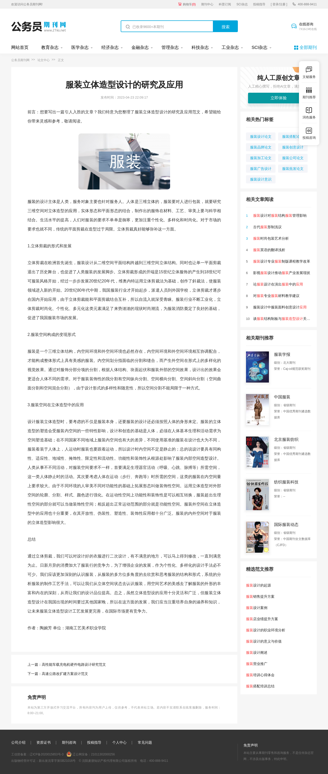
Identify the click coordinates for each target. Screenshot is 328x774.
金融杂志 (140, 47)
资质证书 (43, 742)
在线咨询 (308, 26)
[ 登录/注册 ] (279, 4)
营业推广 (256, 664)
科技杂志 (200, 47)
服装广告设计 (260, 169)
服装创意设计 (293, 147)
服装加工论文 (260, 158)
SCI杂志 (242, 4)
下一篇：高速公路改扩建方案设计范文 (58, 674)
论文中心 (43, 60)
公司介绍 (18, 742)
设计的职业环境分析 (265, 630)
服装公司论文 (293, 158)
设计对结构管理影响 (280, 215)
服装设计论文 (260, 136)
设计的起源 (258, 585)
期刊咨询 (69, 742)
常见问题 (145, 742)
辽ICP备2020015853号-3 (46, 754)
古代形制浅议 (267, 227)
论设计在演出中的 (278, 284)
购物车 (189, 4)
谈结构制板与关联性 (283, 319)
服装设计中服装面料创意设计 (280, 307)
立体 (151, 201)
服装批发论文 (293, 169)
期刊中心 (207, 4)
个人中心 (119, 742)
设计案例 (256, 608)
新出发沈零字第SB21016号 (57, 761)
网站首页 (20, 47)
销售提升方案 (260, 596)
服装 (32, 201)
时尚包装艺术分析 (271, 238)
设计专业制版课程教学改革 (281, 261)
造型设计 (208, 458)
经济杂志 (110, 47)
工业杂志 (230, 47)
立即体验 (278, 98)
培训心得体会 (260, 675)
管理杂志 (170, 47)
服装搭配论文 (293, 136)
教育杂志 (50, 47)
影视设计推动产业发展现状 (281, 273)
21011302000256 (103, 754)
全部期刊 (308, 47)
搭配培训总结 (260, 686)
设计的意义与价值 (264, 641)
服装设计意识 (260, 179)
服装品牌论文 (260, 147)
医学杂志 (80, 47)
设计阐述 (256, 652)
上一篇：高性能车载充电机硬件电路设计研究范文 (67, 664)
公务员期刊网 (20, 60)
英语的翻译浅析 (269, 250)
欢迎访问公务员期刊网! (27, 4)
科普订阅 (225, 4)
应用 (73, 211)
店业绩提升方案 (262, 619)
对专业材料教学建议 (276, 296)
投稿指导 (259, 4)
